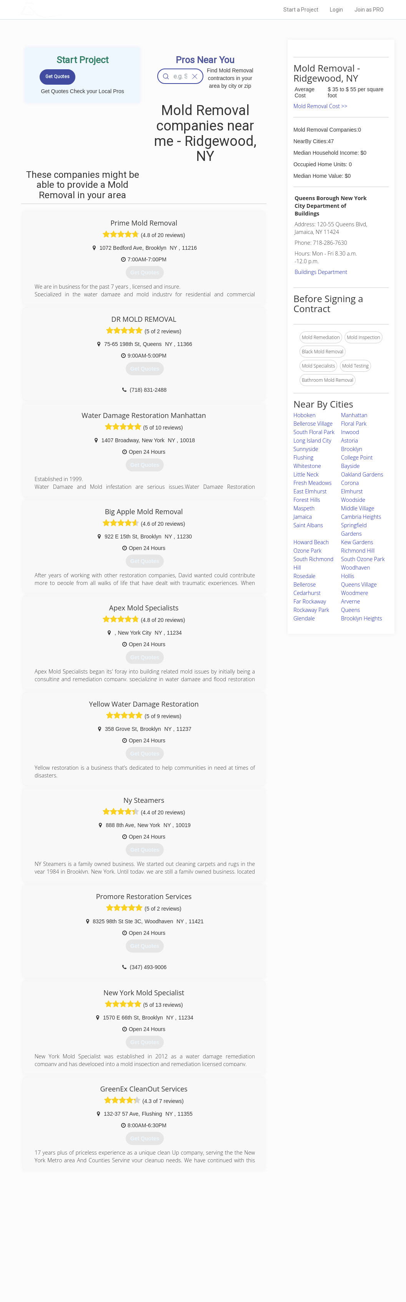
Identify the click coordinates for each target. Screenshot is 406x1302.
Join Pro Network (181, 1237)
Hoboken (304, 415)
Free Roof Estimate (98, 1262)
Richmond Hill (357, 550)
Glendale (304, 618)
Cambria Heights (361, 516)
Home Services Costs (101, 1237)
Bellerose (304, 584)
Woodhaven (355, 567)
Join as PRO (369, 10)
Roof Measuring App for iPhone (196, 1262)
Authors (278, 1254)
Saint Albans (308, 525)
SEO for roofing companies (298, 1271)
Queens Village (359, 584)
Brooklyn (351, 449)
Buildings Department (321, 272)
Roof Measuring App (184, 1254)
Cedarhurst (307, 593)
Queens (350, 609)
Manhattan (354, 415)
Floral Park (353, 423)
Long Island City (312, 440)
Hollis (347, 576)
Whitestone (307, 466)
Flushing (303, 457)
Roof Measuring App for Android (197, 1271)
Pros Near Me (92, 1245)
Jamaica (302, 516)
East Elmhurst (309, 491)
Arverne (350, 601)
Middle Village (357, 508)
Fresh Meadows (312, 482)
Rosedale (304, 576)
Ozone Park (307, 550)
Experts (171, 1245)
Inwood (350, 432)
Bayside (350, 466)
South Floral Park (313, 432)
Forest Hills (306, 499)
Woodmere (354, 593)
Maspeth (303, 508)
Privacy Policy (285, 1245)
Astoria (349, 440)
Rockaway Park (311, 609)
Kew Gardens (357, 542)
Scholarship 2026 (288, 1237)
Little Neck (305, 474)
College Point (357, 457)
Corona (350, 482)
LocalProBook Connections (299, 1262)
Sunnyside (305, 449)
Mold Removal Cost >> (320, 106)
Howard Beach (311, 542)
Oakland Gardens (362, 474)
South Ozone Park (362, 559)
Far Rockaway (309, 601)
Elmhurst (352, 491)
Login (336, 10)
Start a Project (300, 10)
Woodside (353, 499)
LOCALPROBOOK (65, 9)
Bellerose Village (313, 423)
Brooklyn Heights (361, 618)
